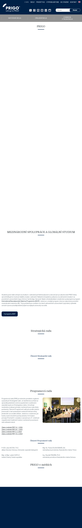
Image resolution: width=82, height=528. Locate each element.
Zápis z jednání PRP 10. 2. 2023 (12, 434)
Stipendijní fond (52, 2)
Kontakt (73, 2)
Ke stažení (64, 2)
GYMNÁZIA (67, 18)
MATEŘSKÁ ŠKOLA (14, 18)
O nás (26, 2)
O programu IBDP (9, 314)
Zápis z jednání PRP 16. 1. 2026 (12, 427)
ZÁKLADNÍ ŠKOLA (41, 18)
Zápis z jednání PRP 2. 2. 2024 (12, 431)
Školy (32, 2)
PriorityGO (40, 2)
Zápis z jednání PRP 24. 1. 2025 (12, 429)
